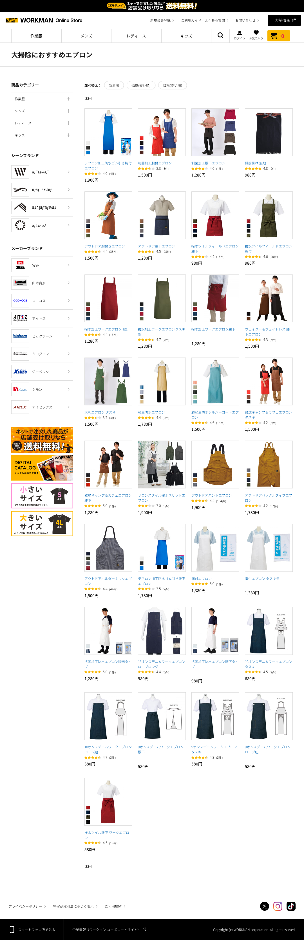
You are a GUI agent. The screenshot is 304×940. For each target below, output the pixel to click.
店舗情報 (282, 20)
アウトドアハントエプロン (211, 495)
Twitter (264, 906)
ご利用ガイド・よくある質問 (203, 20)
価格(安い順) (141, 85)
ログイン (239, 35)
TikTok (291, 906)
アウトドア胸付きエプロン (104, 246)
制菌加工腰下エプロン (208, 162)
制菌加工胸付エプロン (155, 162)
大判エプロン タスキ (100, 412)
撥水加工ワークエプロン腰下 (213, 329)
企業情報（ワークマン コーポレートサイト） (106, 929)
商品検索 (220, 36)
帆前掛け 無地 (255, 162)
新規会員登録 (160, 20)
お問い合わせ (245, 20)
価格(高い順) (172, 85)
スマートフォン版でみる (36, 929)
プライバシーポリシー (25, 906)
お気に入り (256, 35)
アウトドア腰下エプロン (156, 246)
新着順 (114, 85)
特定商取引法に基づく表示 (73, 906)
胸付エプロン (201, 578)
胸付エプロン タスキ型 (262, 578)
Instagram (277, 906)
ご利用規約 (113, 906)
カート (278, 35)
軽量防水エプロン (151, 412)
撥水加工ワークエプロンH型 (106, 329)
